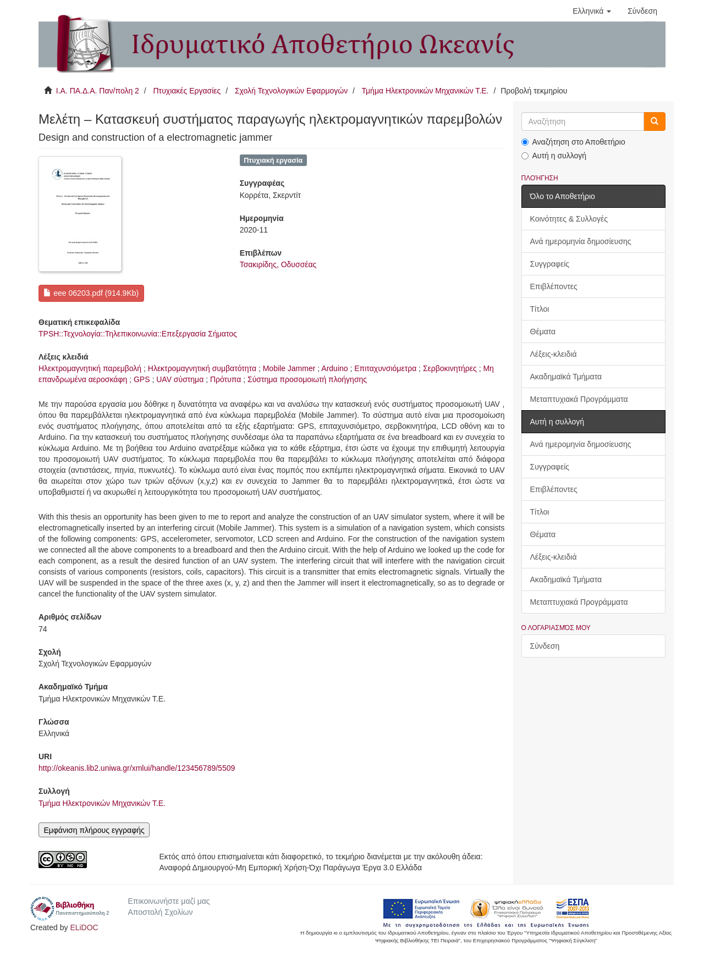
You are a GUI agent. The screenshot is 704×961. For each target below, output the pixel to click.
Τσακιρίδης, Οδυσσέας (278, 264)
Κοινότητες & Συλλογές (569, 218)
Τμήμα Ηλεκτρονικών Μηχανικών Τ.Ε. (425, 90)
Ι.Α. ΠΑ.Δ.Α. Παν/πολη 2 (97, 90)
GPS (142, 379)
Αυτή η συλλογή (554, 155)
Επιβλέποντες (554, 286)
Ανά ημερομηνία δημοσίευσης (580, 241)
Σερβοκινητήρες (450, 368)
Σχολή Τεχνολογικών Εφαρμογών (291, 90)
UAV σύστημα (180, 379)
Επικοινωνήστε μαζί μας (169, 901)
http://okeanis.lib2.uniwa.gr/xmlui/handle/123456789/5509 (136, 768)
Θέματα (543, 331)
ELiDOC (84, 927)
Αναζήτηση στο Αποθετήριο (573, 141)
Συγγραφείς (550, 263)
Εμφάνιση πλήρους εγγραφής (93, 830)
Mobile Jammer (289, 368)
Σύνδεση (545, 646)
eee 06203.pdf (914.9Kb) (91, 293)
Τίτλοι (539, 309)
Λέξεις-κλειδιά (553, 354)
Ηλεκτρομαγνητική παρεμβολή (89, 368)
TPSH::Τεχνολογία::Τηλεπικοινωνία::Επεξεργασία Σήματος (137, 333)
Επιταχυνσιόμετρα (385, 368)
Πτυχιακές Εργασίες (187, 90)
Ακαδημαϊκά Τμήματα (566, 376)
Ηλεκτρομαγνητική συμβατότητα (202, 368)
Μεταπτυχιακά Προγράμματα (579, 399)
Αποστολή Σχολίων (160, 912)
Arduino (334, 368)
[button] (591, 11)
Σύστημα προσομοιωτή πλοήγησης (307, 379)
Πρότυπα (225, 379)
